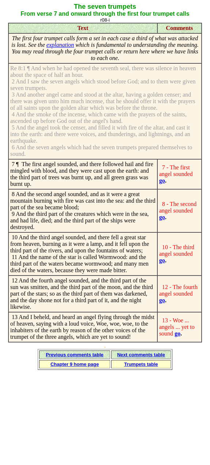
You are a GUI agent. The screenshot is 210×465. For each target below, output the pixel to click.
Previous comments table (75, 354)
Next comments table (141, 354)
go (162, 180)
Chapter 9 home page (74, 364)
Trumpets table (141, 364)
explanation (60, 45)
